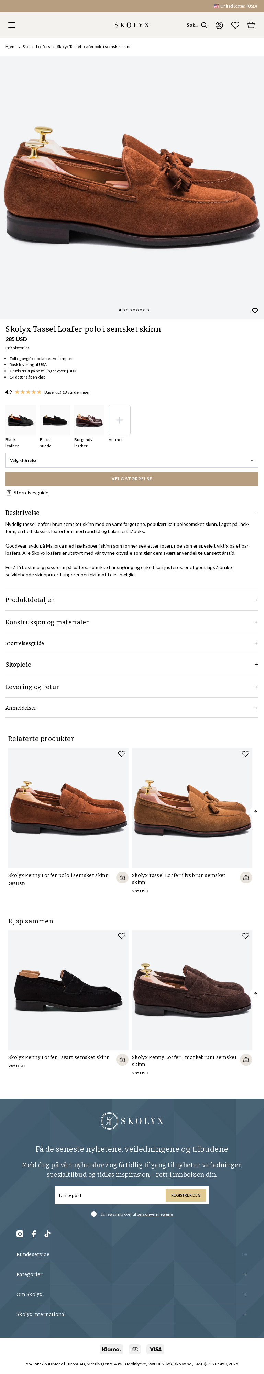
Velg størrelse (132, 460)
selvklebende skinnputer (32, 574)
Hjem (11, 46)
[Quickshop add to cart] (122, 877)
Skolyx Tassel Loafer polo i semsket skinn (94, 46)
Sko (26, 46)
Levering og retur (132, 687)
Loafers (43, 46)
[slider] (132, 187)
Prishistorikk (17, 347)
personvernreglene (155, 1214)
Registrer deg (186, 1195)
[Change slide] (120, 310)
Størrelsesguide (27, 492)
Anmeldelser (132, 708)
